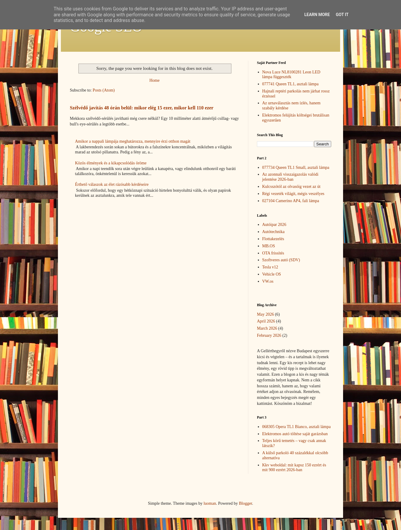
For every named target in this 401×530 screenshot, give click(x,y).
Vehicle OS (271, 274)
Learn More (317, 14)
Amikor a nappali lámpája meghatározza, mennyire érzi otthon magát (132, 141)
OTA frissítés (273, 253)
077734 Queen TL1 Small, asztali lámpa (295, 167)
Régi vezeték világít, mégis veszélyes (293, 193)
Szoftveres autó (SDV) (281, 260)
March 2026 (267, 328)
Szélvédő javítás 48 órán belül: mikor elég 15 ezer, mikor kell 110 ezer (142, 108)
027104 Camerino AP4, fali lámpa (290, 201)
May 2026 (265, 314)
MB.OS (268, 246)
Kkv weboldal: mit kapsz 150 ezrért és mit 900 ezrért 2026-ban (294, 467)
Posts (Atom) (104, 90)
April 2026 (266, 321)
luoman (209, 503)
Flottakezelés (273, 239)
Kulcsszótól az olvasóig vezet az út (291, 186)
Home (154, 80)
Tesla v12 (270, 267)
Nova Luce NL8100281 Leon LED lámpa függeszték (291, 74)
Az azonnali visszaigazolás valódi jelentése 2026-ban (290, 177)
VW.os (268, 281)
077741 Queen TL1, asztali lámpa (290, 84)
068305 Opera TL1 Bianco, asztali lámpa (296, 426)
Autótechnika (273, 231)
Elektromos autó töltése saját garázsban (295, 434)
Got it (342, 14)
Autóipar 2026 (274, 224)
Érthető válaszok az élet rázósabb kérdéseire (112, 184)
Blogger (245, 503)
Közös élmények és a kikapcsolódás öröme (111, 163)
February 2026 (269, 335)
